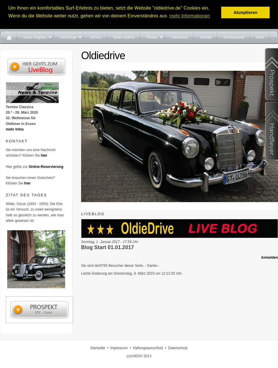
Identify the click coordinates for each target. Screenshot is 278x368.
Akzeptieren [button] (245, 12)
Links (260, 37)
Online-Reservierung (46, 167)
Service (96, 37)
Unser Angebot (34, 37)
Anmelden (269, 257)
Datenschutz (178, 348)
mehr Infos (15, 129)
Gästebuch (179, 37)
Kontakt (206, 37)
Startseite (97, 348)
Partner (152, 37)
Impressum (119, 348)
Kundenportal (233, 37)
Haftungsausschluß (148, 348)
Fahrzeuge (68, 37)
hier (44, 155)
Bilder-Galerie (124, 37)
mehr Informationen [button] (189, 15)
